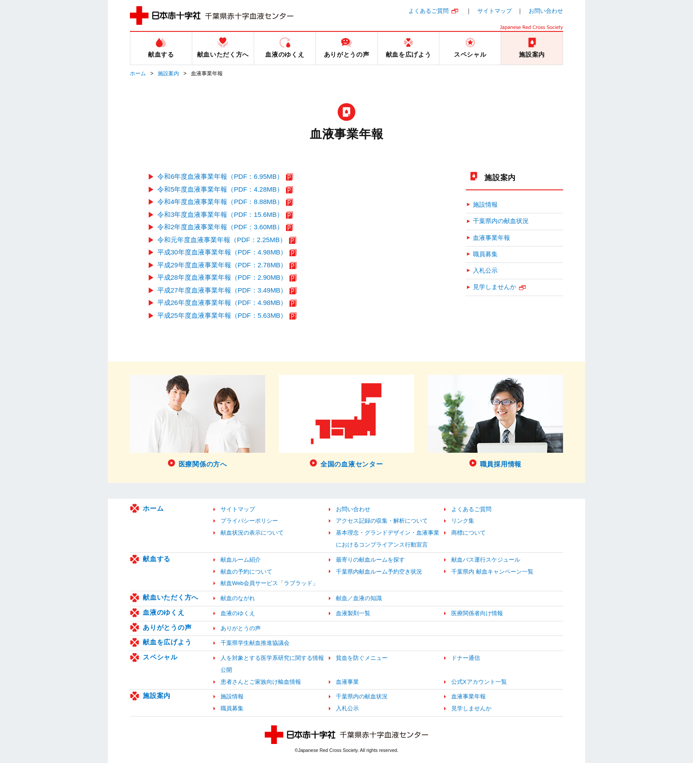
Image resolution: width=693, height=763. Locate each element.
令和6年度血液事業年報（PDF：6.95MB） (220, 176)
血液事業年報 (491, 238)
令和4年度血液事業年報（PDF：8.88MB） (220, 201)
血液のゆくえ (164, 612)
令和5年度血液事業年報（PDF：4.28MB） (220, 189)
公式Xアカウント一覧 (479, 681)
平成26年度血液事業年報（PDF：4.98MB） (222, 302)
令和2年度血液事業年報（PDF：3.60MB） (220, 227)
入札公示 (485, 270)
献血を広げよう (167, 642)
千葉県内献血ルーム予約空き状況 (379, 571)
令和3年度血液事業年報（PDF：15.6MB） (220, 214)
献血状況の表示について (252, 532)
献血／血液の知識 (359, 598)
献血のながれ (238, 598)
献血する (157, 559)
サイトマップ (494, 11)
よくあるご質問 (428, 11)
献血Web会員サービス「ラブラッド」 (269, 583)
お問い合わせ (546, 11)
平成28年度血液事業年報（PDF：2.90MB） (222, 277)
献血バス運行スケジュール (485, 559)
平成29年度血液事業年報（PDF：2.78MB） (222, 265)
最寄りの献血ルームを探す (370, 559)
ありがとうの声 (167, 627)
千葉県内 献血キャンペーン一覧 (492, 571)
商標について (468, 532)
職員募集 (485, 254)
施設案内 (168, 73)
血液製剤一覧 (353, 613)
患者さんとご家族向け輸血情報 (261, 681)
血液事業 (347, 681)
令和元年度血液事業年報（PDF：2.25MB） (221, 239)
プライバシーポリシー (249, 520)
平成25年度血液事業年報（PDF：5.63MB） (222, 315)
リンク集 (462, 520)
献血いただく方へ (170, 597)
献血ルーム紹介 (241, 559)
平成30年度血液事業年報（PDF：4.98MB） (222, 252)
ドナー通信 (465, 658)
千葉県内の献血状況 (501, 221)
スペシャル (160, 657)
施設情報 (485, 204)
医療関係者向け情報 (477, 613)
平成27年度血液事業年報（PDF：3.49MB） (222, 290)
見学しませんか (494, 287)
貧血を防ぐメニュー (362, 658)
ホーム (138, 73)
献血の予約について (246, 571)
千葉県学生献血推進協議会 (255, 643)
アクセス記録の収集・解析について (382, 520)
